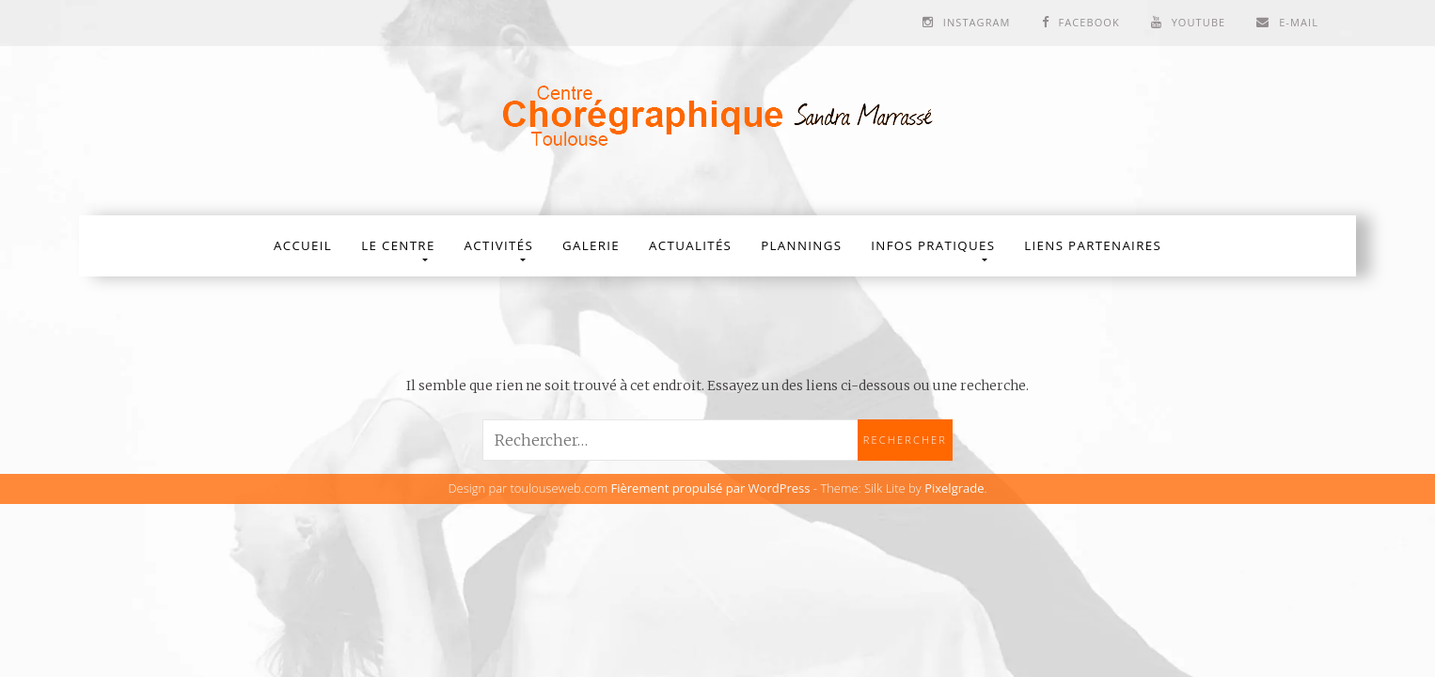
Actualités (690, 245)
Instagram (977, 22)
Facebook (1088, 22)
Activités (499, 245)
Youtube (1199, 22)
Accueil (303, 245)
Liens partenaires (1092, 245)
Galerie (591, 245)
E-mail (1298, 22)
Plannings (801, 245)
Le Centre (397, 245)
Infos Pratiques (933, 245)
